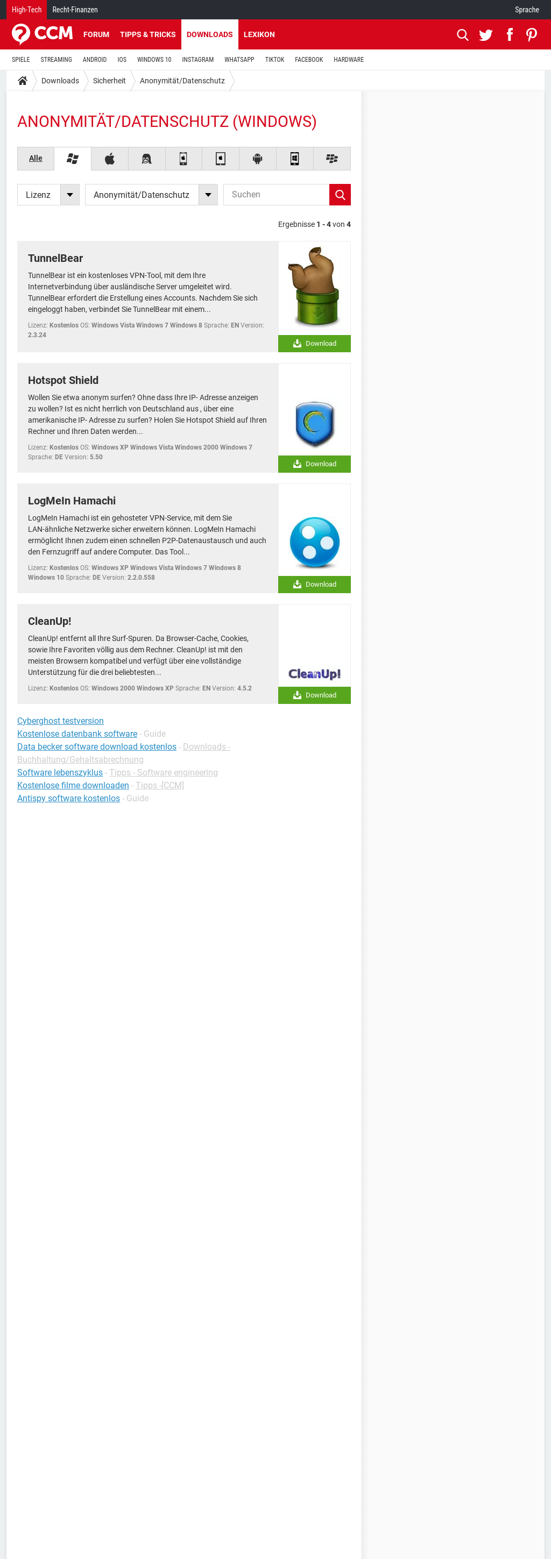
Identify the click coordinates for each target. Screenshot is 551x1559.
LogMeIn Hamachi (72, 500)
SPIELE (21, 59)
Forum (96, 34)
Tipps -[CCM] (160, 785)
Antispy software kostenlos (68, 798)
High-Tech (26, 9)
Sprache (527, 9)
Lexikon (259, 34)
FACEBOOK (309, 59)
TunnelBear (55, 258)
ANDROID (95, 59)
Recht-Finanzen (74, 9)
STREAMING (56, 59)
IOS (121, 59)
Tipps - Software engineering (163, 772)
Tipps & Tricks (148, 34)
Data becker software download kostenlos (96, 747)
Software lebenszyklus (60, 772)
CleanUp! (49, 621)
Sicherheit (109, 80)
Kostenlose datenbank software (77, 734)
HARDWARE (349, 59)
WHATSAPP (239, 59)
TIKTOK (275, 59)
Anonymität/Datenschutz (182, 80)
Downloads (210, 34)
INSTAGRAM (198, 59)
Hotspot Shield (63, 380)
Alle (36, 158)
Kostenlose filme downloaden (73, 785)
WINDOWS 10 (154, 59)
